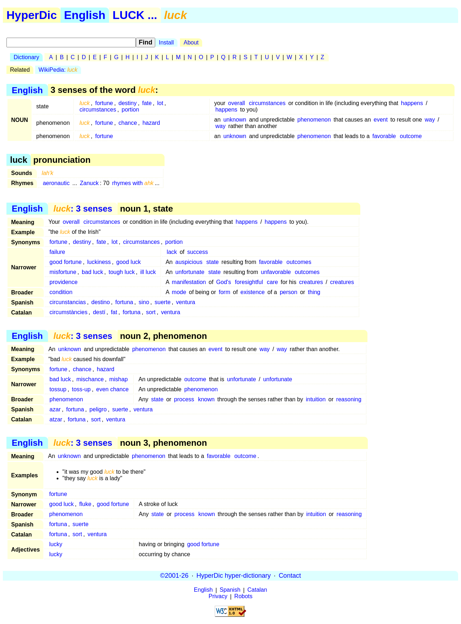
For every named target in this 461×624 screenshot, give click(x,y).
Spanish (230, 590)
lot (160, 103)
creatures (311, 282)
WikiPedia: (58, 70)
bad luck (92, 272)
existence (253, 292)
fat (114, 312)
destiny (128, 103)
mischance (90, 379)
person (288, 292)
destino (100, 302)
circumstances (98, 110)
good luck (128, 262)
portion (130, 110)
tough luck (122, 272)
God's (223, 282)
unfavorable (276, 272)
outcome (411, 136)
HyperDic (31, 15)
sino (144, 302)
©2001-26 (174, 575)
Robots (243, 597)
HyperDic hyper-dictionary (233, 575)
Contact (290, 575)
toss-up (81, 389)
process (184, 399)
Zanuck (89, 183)
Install (166, 42)
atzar (55, 419)
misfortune (62, 272)
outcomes (298, 262)
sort (151, 312)
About (191, 42)
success (197, 252)
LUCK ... (135, 15)
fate (147, 103)
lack (172, 252)
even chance (112, 389)
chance (128, 123)
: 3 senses (82, 208)
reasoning (348, 399)
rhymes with (133, 183)
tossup (57, 389)
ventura (185, 302)
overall (236, 103)
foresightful (249, 282)
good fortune (65, 262)
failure (57, 252)
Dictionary (26, 57)
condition (60, 292)
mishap (118, 379)
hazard (151, 123)
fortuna (124, 302)
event (381, 120)
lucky (55, 544)
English (85, 15)
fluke (85, 504)
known (206, 399)
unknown (234, 120)
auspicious (189, 262)
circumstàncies (68, 312)
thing (314, 292)
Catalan (257, 590)
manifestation (189, 282)
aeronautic (56, 183)
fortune (104, 103)
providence (63, 282)
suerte (162, 302)
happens (412, 103)
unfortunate (189, 272)
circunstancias (67, 302)
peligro (98, 409)
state (212, 262)
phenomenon (314, 120)
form (224, 292)
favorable (384, 136)
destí (99, 312)
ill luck (148, 272)
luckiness (99, 262)
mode (179, 292)
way (430, 120)
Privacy (218, 597)
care (272, 282)
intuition (315, 399)
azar (55, 409)
